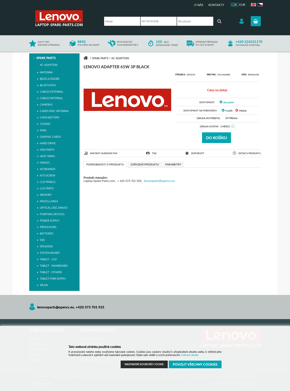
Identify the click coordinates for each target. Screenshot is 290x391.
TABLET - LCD (48, 259)
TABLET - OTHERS (51, 272)
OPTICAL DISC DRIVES (53, 207)
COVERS (45, 123)
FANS (43, 130)
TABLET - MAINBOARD (54, 265)
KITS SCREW (47, 175)
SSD (42, 240)
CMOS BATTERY (49, 117)
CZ (259, 4)
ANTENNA (46, 72)
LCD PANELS (47, 182)
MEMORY (46, 194)
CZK (234, 4)
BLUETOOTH (48, 85)
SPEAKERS (46, 246)
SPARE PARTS (46, 58)
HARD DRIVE (48, 143)
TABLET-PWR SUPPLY (53, 278)
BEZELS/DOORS (49, 78)
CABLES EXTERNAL (51, 91)
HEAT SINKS (47, 156)
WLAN (44, 285)
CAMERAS (46, 104)
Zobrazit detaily (190, 355)
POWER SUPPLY (49, 220)
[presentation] (105, 165)
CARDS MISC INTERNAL (54, 111)
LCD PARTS (47, 188)
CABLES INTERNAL (51, 98)
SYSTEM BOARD (50, 252)
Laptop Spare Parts (65, 18)
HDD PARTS (47, 149)
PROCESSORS (48, 227)
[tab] (105, 164)
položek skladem (88, 43)
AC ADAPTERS (49, 64)
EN (253, 4)
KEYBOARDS (47, 169)
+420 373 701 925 (90, 307)
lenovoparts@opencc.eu (159, 181)
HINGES (45, 162)
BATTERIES (46, 233)
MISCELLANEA (49, 201)
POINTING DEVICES (52, 214)
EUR (242, 4)
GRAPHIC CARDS (50, 136)
